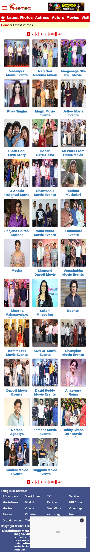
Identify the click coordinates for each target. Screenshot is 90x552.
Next (52, 33)
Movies (72, 17)
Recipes (52, 502)
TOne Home (10, 496)
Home (5, 25)
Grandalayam (12, 520)
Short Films (32, 496)
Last (60, 33)
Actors (58, 17)
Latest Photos (20, 17)
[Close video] (82, 520)
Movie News (10, 502)
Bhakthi (30, 502)
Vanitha (74, 496)
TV (49, 496)
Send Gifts (54, 508)
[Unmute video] (58, 532)
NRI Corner (76, 502)
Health (73, 514)
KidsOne (30, 514)
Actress (42, 17)
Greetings (75, 508)
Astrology (53, 514)
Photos (7, 514)
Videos (29, 508)
